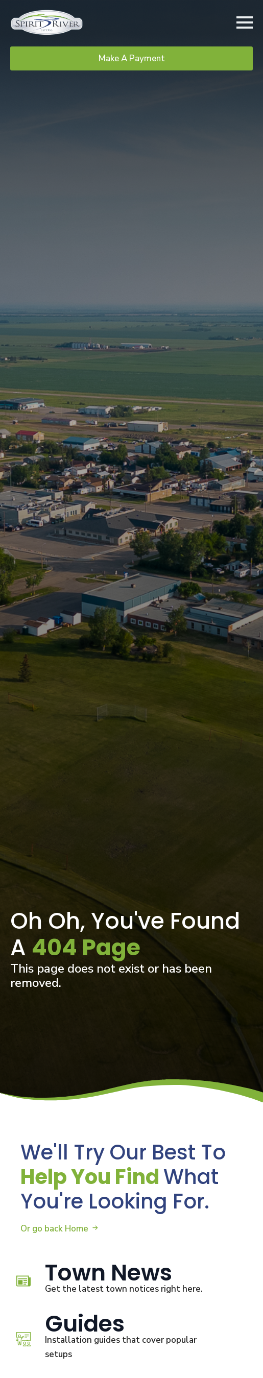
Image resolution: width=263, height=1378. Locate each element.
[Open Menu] (244, 22)
